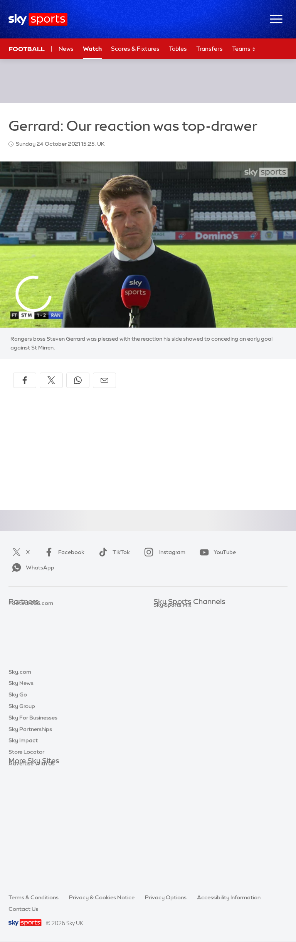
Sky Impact (23, 841)
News (66, 49)
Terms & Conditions (33, 897)
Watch (92, 49)
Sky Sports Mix (172, 739)
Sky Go (17, 795)
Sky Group (21, 807)
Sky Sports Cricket (177, 648)
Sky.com (19, 773)
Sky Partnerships (30, 830)
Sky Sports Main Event (182, 613)
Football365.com (30, 648)
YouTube (216, 552)
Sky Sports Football (179, 636)
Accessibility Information (229, 897)
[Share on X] (51, 380)
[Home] (37, 19)
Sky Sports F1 (170, 671)
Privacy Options (166, 897)
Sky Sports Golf (173, 659)
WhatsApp (31, 568)
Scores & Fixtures (135, 49)
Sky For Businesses (32, 818)
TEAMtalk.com (28, 636)
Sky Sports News (175, 705)
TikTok (113, 552)
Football (27, 49)
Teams (244, 49)
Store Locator (26, 852)
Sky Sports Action (176, 693)
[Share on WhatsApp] (77, 380)
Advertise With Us (31, 864)
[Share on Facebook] (24, 380)
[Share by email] (104, 380)
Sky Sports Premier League (188, 625)
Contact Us (23, 909)
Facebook (62, 552)
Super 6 (18, 625)
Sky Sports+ (168, 716)
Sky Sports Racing (177, 728)
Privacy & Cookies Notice (102, 897)
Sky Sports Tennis (176, 682)
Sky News (21, 784)
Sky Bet (18, 613)
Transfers (209, 49)
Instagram (163, 552)
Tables (178, 49)
